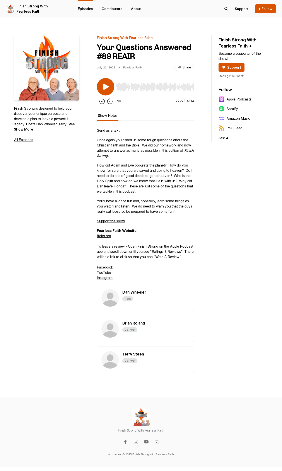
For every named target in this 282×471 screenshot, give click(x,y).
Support (231, 67)
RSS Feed (230, 128)
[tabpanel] (145, 206)
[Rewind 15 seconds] (102, 101)
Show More (23, 129)
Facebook (105, 267)
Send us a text (108, 130)
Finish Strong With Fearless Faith (32, 9)
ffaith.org (104, 236)
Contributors (112, 9)
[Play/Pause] (105, 86)
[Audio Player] (155, 85)
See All (224, 138)
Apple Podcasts (235, 99)
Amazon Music (234, 118)
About (136, 9)
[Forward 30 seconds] (110, 101)
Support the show (111, 221)
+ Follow (265, 9)
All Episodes (23, 140)
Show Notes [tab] (108, 115)
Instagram (105, 277)
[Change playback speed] (119, 101)
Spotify (228, 109)
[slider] (155, 87)
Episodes (85, 9)
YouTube (104, 272)
